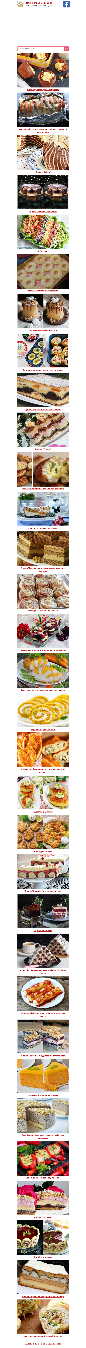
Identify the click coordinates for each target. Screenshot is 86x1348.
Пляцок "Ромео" (43, 449)
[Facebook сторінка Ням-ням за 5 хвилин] (66, 2)
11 (51, 1344)
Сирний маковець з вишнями (43, 211)
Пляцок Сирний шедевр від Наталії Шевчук (43, 1296)
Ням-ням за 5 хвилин (39, 3)
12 (54, 1344)
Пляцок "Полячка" (43, 1217)
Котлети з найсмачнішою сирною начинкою (43, 489)
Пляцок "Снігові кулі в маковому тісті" (43, 891)
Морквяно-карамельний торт (43, 330)
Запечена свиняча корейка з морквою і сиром (43, 690)
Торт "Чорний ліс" (43, 931)
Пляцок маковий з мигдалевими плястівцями (43, 1056)
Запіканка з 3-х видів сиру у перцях (43, 1178)
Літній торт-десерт (43, 1257)
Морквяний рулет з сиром (42, 729)
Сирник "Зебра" (43, 172)
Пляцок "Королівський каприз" (43, 528)
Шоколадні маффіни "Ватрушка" (43, 90)
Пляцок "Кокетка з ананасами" (43, 291)
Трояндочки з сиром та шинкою (43, 611)
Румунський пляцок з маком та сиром (43, 409)
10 (49, 1344)
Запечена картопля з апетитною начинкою (43, 370)
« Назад (28, 1344)
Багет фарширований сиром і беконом (43, 1336)
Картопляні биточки (43, 812)
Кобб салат (43, 251)
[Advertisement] (43, 27)
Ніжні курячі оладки (42, 851)
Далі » (58, 1344)
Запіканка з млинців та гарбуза (43, 1095)
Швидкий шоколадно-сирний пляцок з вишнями (43, 650)
